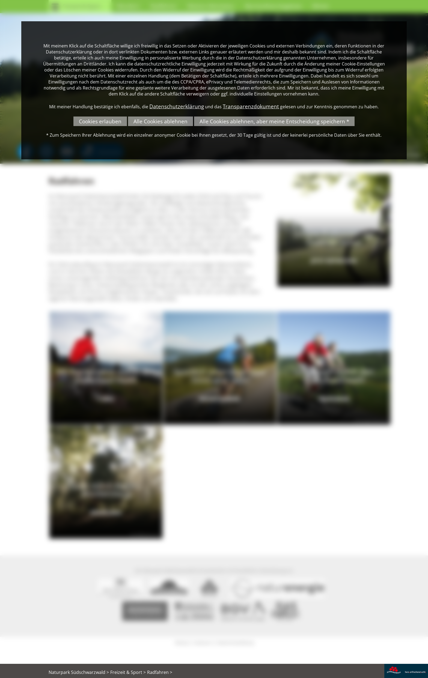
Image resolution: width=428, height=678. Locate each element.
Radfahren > (159, 672)
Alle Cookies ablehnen (160, 121)
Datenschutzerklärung (176, 106)
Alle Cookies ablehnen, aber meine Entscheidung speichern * (274, 121)
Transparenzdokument (251, 106)
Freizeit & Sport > (128, 672)
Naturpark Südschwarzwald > (79, 672)
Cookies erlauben (100, 121)
